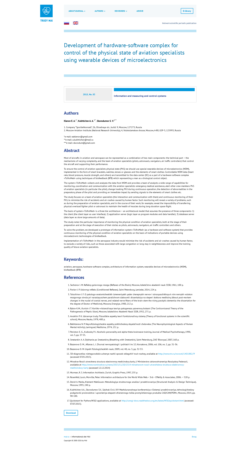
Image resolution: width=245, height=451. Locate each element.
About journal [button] (77, 11)
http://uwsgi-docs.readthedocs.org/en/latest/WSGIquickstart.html (153, 400)
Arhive (140, 11)
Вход (194, 436)
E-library (187, 11)
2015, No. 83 (89, 94)
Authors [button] (100, 11)
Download (71, 412)
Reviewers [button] (121, 11)
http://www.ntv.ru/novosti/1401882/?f (176, 353)
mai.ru (66, 436)
